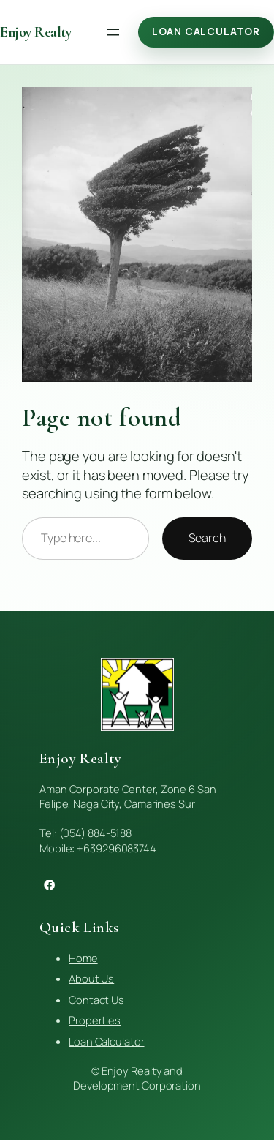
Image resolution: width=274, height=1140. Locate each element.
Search (207, 538)
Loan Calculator (206, 31)
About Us (91, 978)
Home (83, 957)
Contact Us (96, 999)
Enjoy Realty (35, 32)
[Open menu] (113, 32)
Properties (95, 1020)
